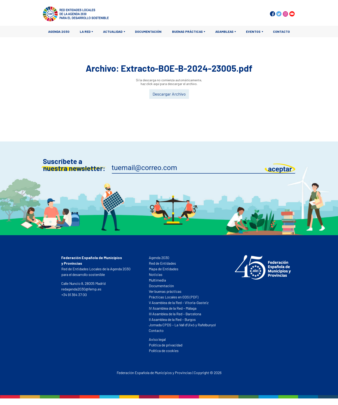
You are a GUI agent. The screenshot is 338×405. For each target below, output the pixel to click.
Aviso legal (157, 339)
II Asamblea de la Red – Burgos (172, 319)
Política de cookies (164, 350)
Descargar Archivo (169, 94)
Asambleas (224, 31)
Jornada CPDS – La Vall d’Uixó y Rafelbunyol (182, 325)
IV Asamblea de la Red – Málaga (172, 308)
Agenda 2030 (58, 31)
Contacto (281, 31)
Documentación (148, 31)
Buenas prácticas (187, 31)
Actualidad (113, 31)
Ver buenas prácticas (165, 291)
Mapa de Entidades (163, 269)
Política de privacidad (165, 345)
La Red (85, 31)
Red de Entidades (162, 263)
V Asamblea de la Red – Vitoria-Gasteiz (179, 302)
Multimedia (157, 280)
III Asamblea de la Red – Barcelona (175, 314)
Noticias (155, 274)
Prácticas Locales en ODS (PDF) (173, 297)
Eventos (253, 31)
